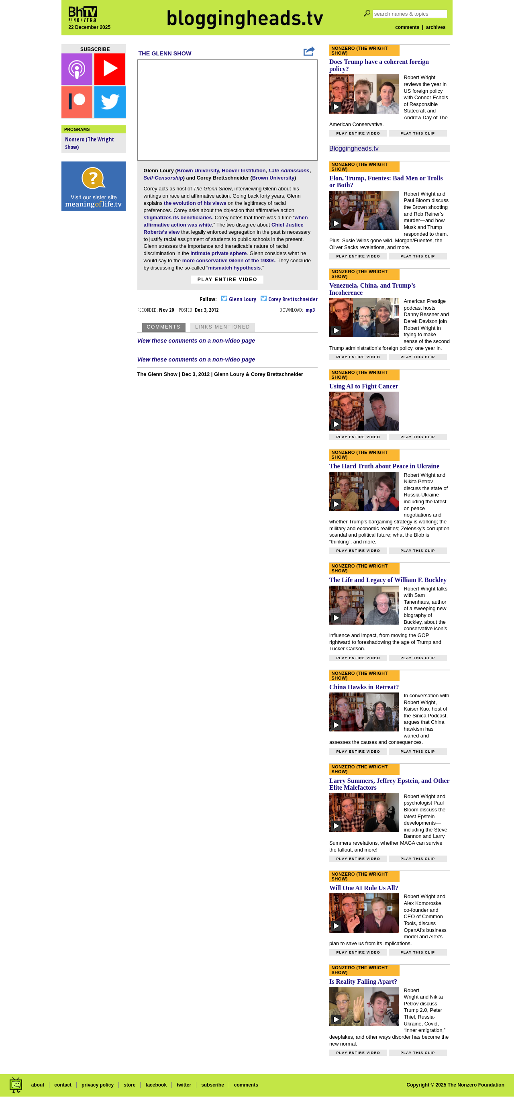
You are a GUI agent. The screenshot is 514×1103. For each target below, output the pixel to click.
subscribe (212, 1085)
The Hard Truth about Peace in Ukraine (384, 466)
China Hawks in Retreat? (364, 687)
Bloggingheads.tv (354, 148)
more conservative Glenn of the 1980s (228, 260)
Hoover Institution (243, 170)
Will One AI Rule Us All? (363, 887)
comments (407, 27)
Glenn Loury (238, 299)
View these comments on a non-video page (196, 340)
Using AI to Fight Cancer (363, 386)
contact (62, 1085)
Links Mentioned (222, 327)
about (38, 1085)
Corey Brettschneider (289, 299)
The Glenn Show (165, 53)
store (129, 1085)
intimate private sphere (218, 253)
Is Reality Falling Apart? (363, 981)
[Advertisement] (93, 341)
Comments (164, 327)
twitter (184, 1085)
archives (436, 27)
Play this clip (417, 133)
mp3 (310, 309)
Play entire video (227, 279)
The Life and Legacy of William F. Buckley (388, 579)
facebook (156, 1085)
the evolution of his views (195, 203)
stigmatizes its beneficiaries (178, 217)
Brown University (198, 170)
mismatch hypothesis (234, 268)
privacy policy (98, 1085)
